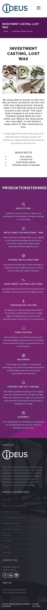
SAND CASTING (23, 332)
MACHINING (23, 359)
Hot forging (7, 541)
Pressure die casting (11, 523)
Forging (5, 547)
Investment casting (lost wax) (23, 284)
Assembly (23, 417)
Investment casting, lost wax (22, 31)
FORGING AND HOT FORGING (23, 387)
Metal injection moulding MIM (14, 506)
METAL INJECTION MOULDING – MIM (23, 233)
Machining (6, 535)
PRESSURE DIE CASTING (23, 305)
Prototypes (23, 208)
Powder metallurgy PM (11, 512)
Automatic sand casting (12, 529)
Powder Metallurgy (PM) (23, 260)
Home (6, 31)
